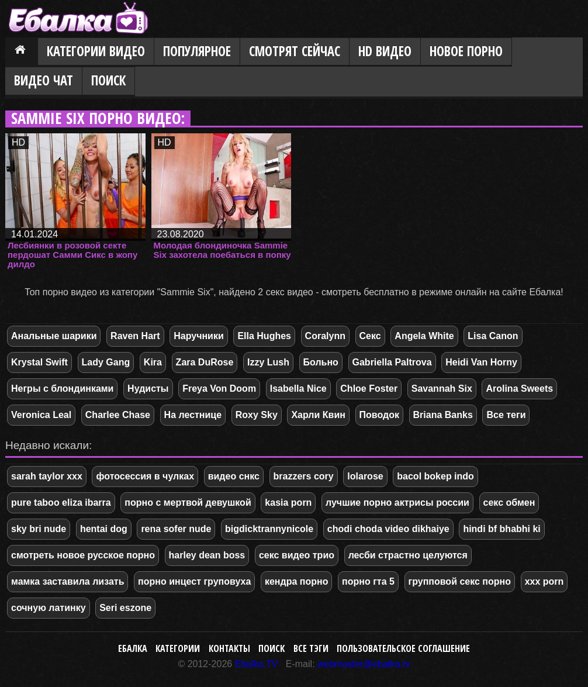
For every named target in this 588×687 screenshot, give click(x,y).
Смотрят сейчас (294, 51)
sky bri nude (38, 529)
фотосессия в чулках (145, 476)
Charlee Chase (117, 415)
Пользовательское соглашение (403, 648)
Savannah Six (441, 388)
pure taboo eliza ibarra (61, 503)
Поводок (379, 415)
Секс (370, 336)
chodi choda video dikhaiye (388, 529)
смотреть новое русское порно (83, 555)
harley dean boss (207, 555)
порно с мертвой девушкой (187, 503)
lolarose (365, 476)
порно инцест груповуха (194, 581)
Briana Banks (443, 415)
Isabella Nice (298, 388)
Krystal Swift (39, 362)
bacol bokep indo (435, 476)
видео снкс (234, 476)
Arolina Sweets (519, 388)
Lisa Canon (493, 336)
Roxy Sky (257, 415)
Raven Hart (135, 336)
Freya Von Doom (219, 388)
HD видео (384, 51)
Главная (21, 52)
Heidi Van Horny (481, 362)
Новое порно (466, 51)
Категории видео (96, 51)
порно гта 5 (368, 581)
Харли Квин (318, 415)
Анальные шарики (53, 336)
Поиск (108, 80)
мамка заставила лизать (67, 581)
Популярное (197, 51)
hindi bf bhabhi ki (501, 529)
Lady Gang (106, 362)
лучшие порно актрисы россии (397, 503)
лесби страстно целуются (408, 555)
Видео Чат (43, 80)
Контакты (229, 648)
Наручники (199, 336)
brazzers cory (304, 476)
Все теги (505, 415)
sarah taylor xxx (46, 476)
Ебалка (132, 648)
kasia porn (288, 503)
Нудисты (147, 388)
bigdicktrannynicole (269, 529)
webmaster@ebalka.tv (363, 664)
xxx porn (544, 581)
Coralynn (325, 336)
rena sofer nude (176, 529)
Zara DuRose (205, 362)
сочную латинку (48, 608)
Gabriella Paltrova (392, 362)
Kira (153, 362)
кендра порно (296, 581)
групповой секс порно (460, 581)
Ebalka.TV (256, 664)
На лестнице (193, 415)
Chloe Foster (368, 388)
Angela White (424, 336)
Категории (177, 648)
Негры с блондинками (62, 388)
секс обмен (509, 503)
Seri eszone (125, 608)
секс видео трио (296, 555)
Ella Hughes (264, 336)
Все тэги (310, 648)
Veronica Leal (41, 415)
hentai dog (103, 529)
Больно (320, 362)
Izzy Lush (268, 362)
